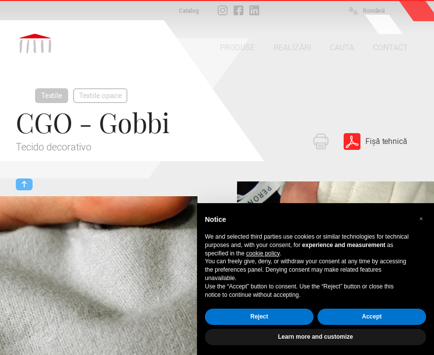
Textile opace (100, 95)
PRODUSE (237, 47)
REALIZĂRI (292, 47)
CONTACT (390, 47)
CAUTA (342, 47)
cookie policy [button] (262, 253)
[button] (421, 219)
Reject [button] (259, 316)
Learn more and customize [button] (315, 336)
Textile (51, 95)
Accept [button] (372, 316)
